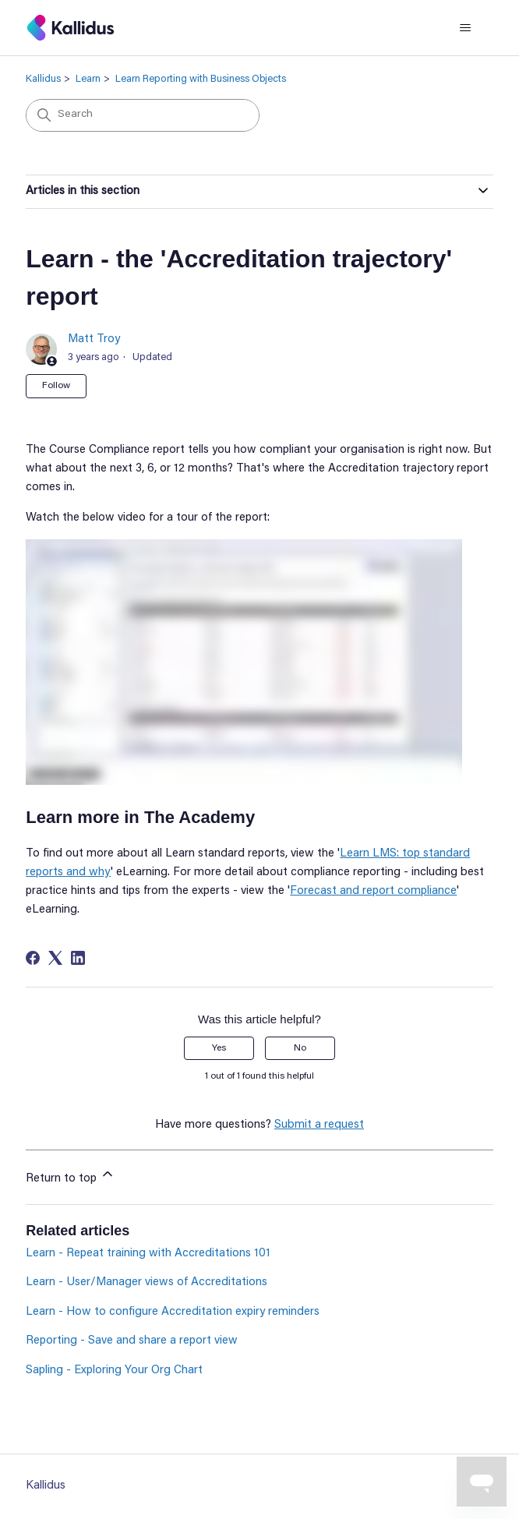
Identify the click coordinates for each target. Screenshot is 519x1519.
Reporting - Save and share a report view (132, 1341)
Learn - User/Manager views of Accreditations (146, 1282)
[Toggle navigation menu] (465, 28)
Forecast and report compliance (373, 891)
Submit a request (319, 1125)
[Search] (142, 115)
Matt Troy (94, 339)
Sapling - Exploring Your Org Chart (114, 1370)
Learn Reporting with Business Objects (200, 79)
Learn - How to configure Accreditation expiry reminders (173, 1312)
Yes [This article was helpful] (219, 1048)
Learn (88, 79)
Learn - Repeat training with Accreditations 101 (148, 1253)
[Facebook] (33, 958)
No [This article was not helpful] (300, 1048)
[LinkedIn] (78, 958)
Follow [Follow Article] (56, 385)
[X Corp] (55, 958)
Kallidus (43, 79)
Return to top (70, 1175)
